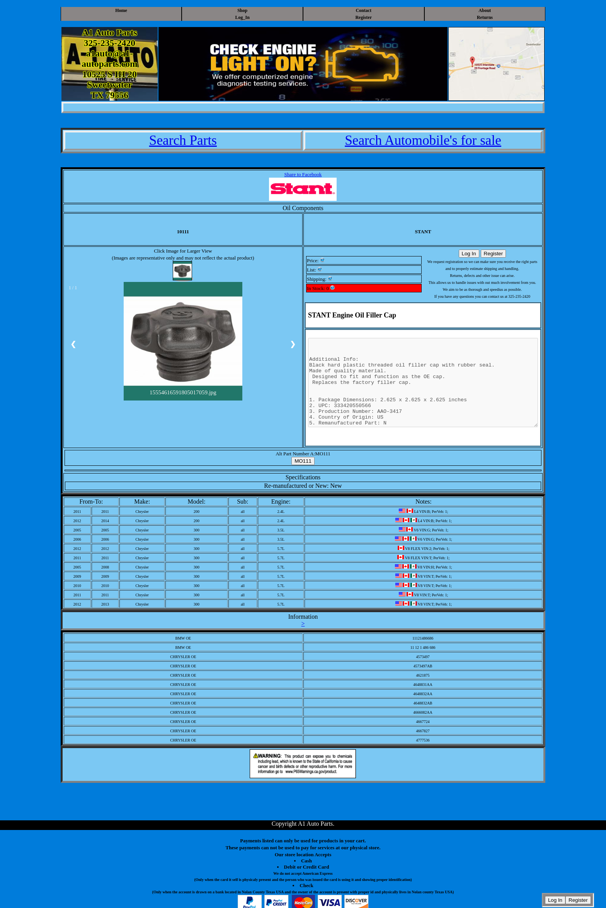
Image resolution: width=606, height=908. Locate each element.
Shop (242, 10)
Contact (363, 10)
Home (121, 10)
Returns (485, 17)
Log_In (242, 17)
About (484, 10)
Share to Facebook (303, 174)
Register (363, 17)
